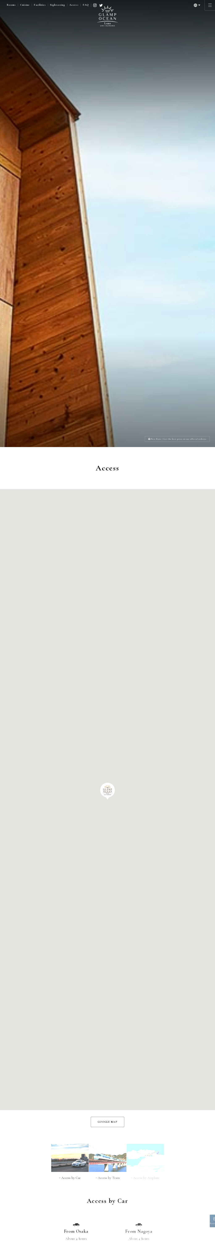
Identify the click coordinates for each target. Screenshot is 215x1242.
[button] (107, 479)
